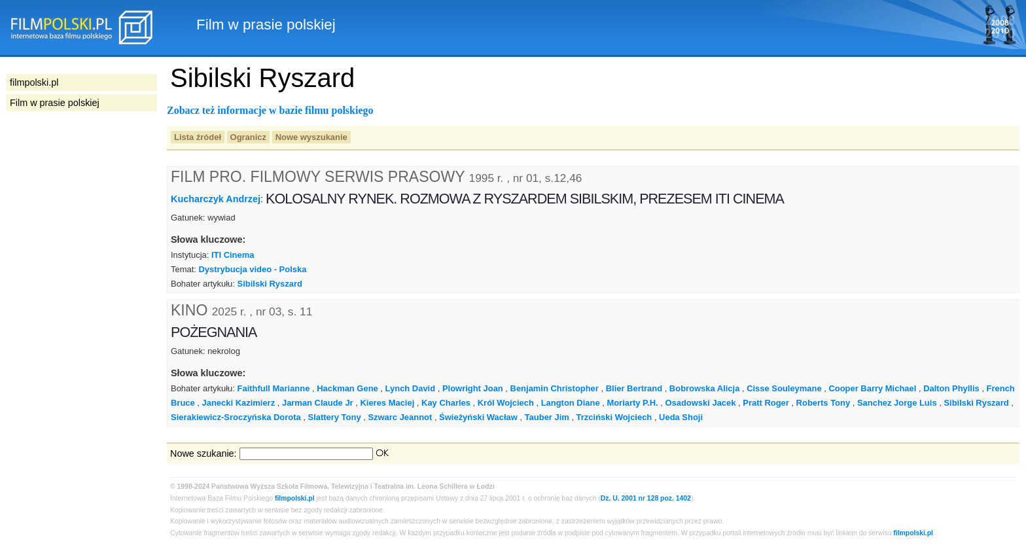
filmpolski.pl (295, 498)
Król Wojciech (506, 403)
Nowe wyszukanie (311, 137)
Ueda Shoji (681, 417)
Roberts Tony (823, 403)
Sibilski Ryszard (270, 284)
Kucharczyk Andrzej (215, 199)
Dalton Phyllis (951, 388)
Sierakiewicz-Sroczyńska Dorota (236, 417)
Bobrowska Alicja (704, 388)
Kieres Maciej (387, 403)
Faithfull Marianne (274, 388)
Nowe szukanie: (203, 453)
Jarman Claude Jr (317, 403)
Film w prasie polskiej (54, 102)
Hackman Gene (347, 388)
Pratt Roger (766, 403)
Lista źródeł (197, 137)
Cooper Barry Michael (872, 388)
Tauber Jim (547, 417)
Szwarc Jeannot (400, 417)
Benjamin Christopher (554, 388)
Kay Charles (445, 403)
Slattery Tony (334, 417)
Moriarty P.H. (632, 403)
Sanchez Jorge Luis (897, 403)
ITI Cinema (233, 255)
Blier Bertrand (634, 388)
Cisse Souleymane (784, 388)
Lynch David (410, 388)
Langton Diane (570, 403)
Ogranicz (248, 137)
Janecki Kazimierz (238, 403)
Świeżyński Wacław (478, 417)
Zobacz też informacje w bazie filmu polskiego (270, 110)
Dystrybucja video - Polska (252, 269)
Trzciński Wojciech (614, 417)
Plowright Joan (472, 388)
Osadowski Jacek (700, 403)
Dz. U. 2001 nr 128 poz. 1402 (646, 498)
